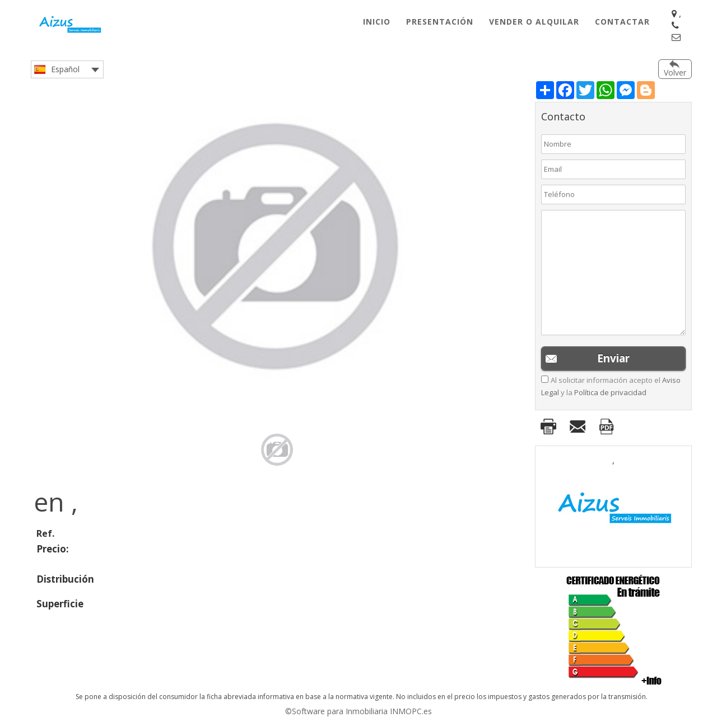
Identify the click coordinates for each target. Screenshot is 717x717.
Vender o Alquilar (534, 21)
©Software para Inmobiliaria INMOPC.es (358, 711)
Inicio (376, 21)
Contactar (622, 21)
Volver (675, 72)
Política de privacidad (610, 392)
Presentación (439, 21)
